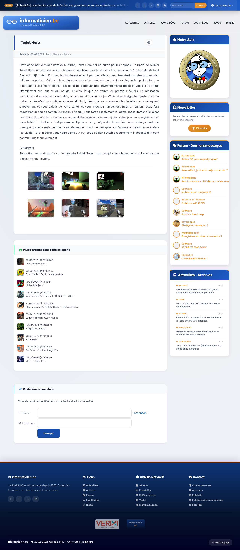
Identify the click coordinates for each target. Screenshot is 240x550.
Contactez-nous (199, 485)
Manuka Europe (147, 504)
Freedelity (143, 490)
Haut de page (221, 542)
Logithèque (90, 499)
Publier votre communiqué (205, 499)
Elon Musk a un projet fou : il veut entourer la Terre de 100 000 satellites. (199, 319)
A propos (195, 490)
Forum (182, 146)
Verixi (141, 499)
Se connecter (222, 5)
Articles (88, 490)
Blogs (87, 504)
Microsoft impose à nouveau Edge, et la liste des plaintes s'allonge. (197, 333)
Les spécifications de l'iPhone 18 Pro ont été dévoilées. (198, 305)
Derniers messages (206, 146)
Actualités (186, 275)
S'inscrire (199, 128)
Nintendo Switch (62, 54)
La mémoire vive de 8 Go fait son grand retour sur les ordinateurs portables (79, 5)
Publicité (195, 495)
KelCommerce (146, 495)
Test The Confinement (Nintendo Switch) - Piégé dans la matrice (199, 347)
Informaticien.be (18, 541)
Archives (204, 275)
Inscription (139, 412)
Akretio (142, 485)
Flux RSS (195, 504)
